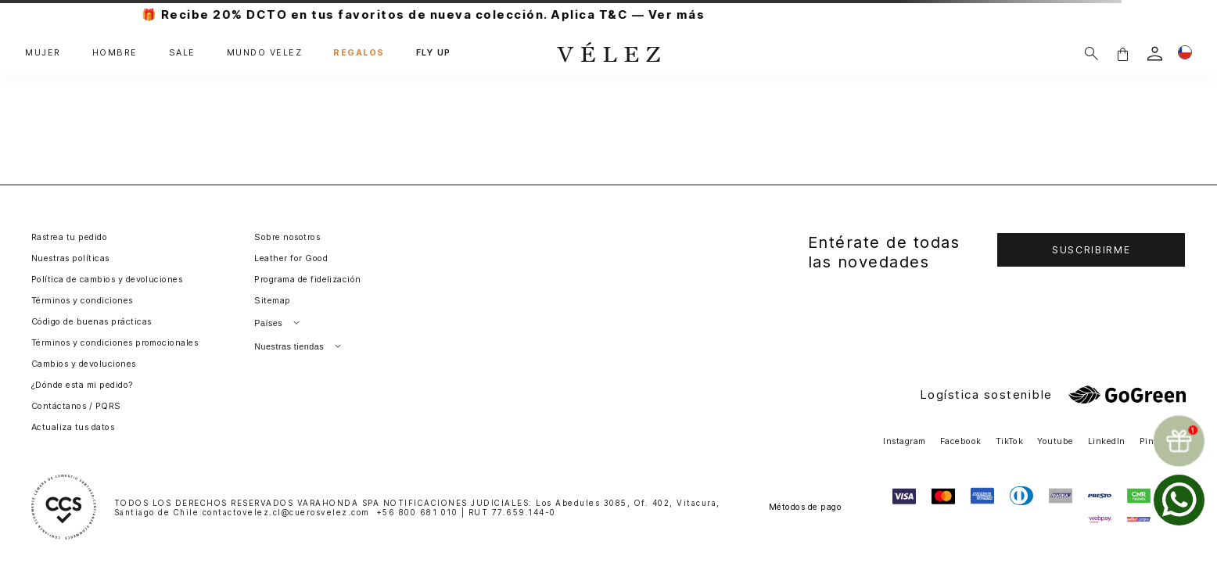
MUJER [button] (43, 53)
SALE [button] (182, 53)
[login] (1154, 53)
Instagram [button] (904, 441)
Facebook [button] (961, 441)
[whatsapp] (1179, 500)
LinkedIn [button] (1106, 441)
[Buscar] (1091, 53)
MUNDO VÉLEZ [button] (265, 53)
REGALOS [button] (359, 53)
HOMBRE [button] (115, 53)
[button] (1122, 53)
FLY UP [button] (433, 53)
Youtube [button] (1055, 441)
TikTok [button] (1010, 441)
